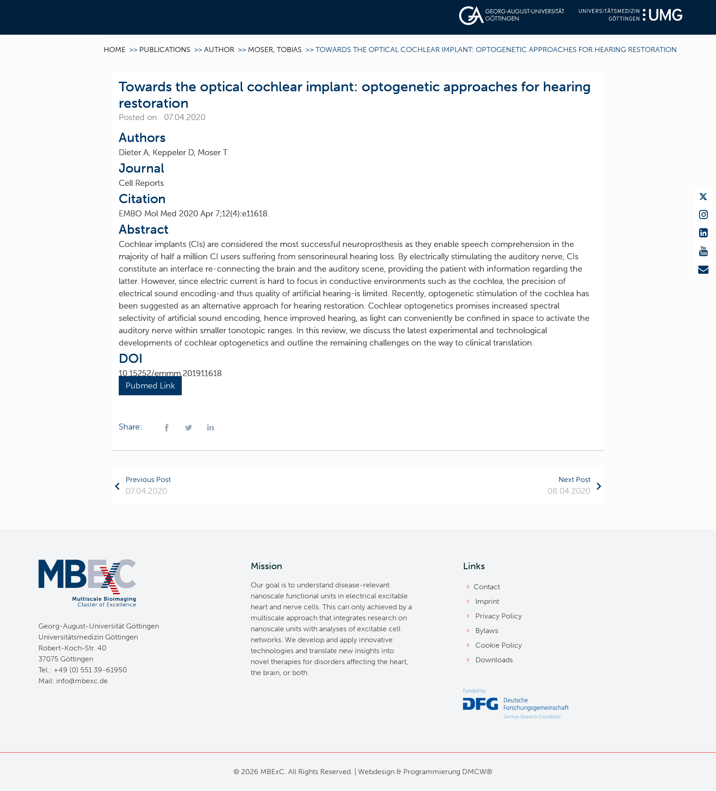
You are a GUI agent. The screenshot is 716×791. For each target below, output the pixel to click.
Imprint (487, 601)
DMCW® (477, 771)
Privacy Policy (498, 616)
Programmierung (431, 771)
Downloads (494, 659)
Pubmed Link (150, 386)
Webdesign (376, 771)
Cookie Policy (498, 645)
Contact (487, 586)
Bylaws (486, 630)
